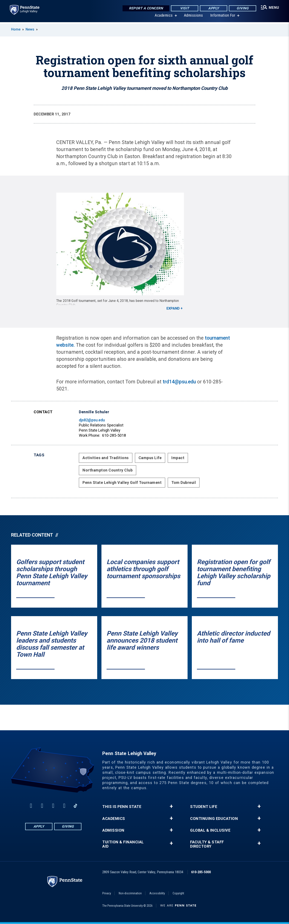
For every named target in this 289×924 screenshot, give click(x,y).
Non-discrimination (130, 893)
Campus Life (150, 457)
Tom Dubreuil (183, 482)
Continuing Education (214, 818)
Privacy (106, 893)
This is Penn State (121, 807)
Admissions (193, 17)
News (30, 29)
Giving (242, 8)
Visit (184, 8)
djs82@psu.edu (92, 420)
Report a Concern (145, 8)
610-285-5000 (201, 872)
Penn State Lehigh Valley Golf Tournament (122, 482)
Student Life (203, 807)
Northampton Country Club (107, 470)
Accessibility (157, 893)
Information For (222, 17)
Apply (213, 8)
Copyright (178, 893)
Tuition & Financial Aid (123, 844)
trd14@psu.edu (179, 382)
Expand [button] (173, 308)
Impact (177, 457)
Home (15, 29)
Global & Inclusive (210, 830)
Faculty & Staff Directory (207, 844)
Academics (163, 17)
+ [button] (171, 806)
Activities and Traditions (105, 457)
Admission (113, 830)
